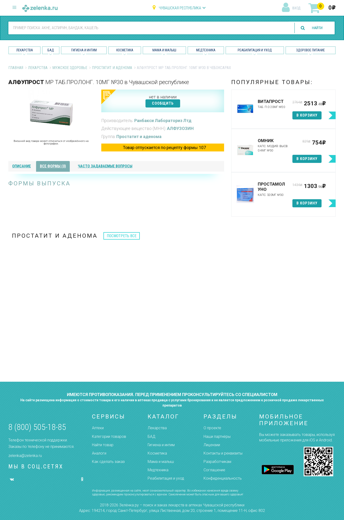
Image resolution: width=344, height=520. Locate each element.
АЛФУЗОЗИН (180, 128)
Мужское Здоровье (69, 67)
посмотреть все (121, 236)
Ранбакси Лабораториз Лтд (162, 120)
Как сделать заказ (108, 461)
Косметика (124, 50)
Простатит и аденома (112, 67)
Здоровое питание (310, 50)
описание (21, 166)
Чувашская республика (180, 8)
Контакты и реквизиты (223, 453)
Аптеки (98, 428)
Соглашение (214, 470)
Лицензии (212, 445)
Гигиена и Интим (84, 50)
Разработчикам (217, 461)
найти (316, 28)
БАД (51, 50)
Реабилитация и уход (255, 50)
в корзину (306, 115)
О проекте (212, 428)
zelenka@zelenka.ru (25, 455)
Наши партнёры (217, 436)
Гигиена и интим (161, 445)
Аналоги (99, 453)
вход (296, 8)
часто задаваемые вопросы (105, 166)
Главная (15, 67)
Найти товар (102, 445)
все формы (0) (53, 166)
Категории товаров (109, 436)
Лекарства (24, 50)
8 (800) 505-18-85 (37, 427)
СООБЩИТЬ (163, 103)
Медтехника (205, 50)
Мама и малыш (164, 50)
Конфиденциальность (223, 478)
